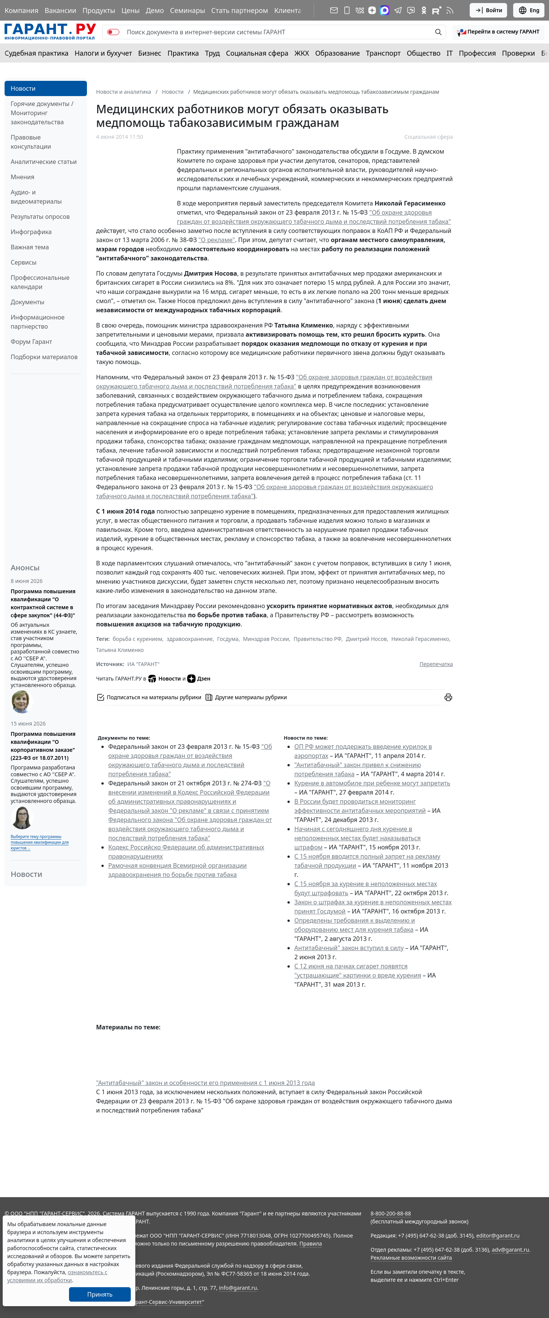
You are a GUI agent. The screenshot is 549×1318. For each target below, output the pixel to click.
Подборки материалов (44, 357)
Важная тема (30, 247)
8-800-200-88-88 (391, 1213)
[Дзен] (372, 10)
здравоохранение (190, 638)
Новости (23, 88)
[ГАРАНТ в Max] (385, 10)
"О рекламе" (217, 240)
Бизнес (149, 53)
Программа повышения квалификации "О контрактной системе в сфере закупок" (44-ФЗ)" (43, 603)
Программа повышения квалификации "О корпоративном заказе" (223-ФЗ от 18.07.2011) (43, 745)
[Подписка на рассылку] (334, 10)
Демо (155, 10)
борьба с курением (137, 638)
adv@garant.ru (510, 1249)
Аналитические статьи (44, 161)
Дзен (198, 678)
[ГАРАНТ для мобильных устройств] (347, 10)
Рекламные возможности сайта (411, 1257)
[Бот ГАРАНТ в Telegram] (411, 10)
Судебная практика (37, 53)
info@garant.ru (238, 1287)
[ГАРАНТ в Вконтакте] (359, 10)
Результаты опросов (40, 216)
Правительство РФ (318, 638)
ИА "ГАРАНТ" (143, 664)
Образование (337, 53)
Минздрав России (266, 638)
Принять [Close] (100, 1294)
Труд (212, 53)
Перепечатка (436, 664)
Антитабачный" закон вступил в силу (349, 948)
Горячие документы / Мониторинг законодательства (42, 113)
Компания (22, 10)
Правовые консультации (31, 142)
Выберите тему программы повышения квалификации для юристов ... (40, 842)
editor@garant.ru (498, 1235)
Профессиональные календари (40, 282)
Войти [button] (488, 10)
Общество (424, 53)
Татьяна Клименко (120, 649)
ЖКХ (302, 53)
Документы (27, 302)
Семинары (187, 10)
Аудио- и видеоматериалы (36, 196)
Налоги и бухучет (103, 53)
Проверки (518, 53)
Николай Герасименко (420, 638)
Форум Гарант (31, 341)
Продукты (98, 10)
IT (450, 53)
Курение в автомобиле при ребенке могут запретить (372, 783)
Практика (183, 53)
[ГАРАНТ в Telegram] (398, 10)
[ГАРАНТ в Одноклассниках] (424, 10)
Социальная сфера (257, 53)
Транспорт (383, 53)
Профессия (477, 53)
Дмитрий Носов (366, 638)
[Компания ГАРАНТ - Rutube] (436, 10)
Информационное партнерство (37, 322)
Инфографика (31, 232)
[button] (498, 32)
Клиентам (290, 10)
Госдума (228, 638)
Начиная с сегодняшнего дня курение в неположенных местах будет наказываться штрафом (357, 838)
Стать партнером (239, 10)
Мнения (22, 177)
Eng (528, 10)
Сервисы (24, 262)
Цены (130, 10)
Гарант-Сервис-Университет (166, 1301)
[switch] (113, 32)
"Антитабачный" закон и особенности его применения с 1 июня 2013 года (205, 1083)
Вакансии (60, 10)
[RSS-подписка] (449, 10)
